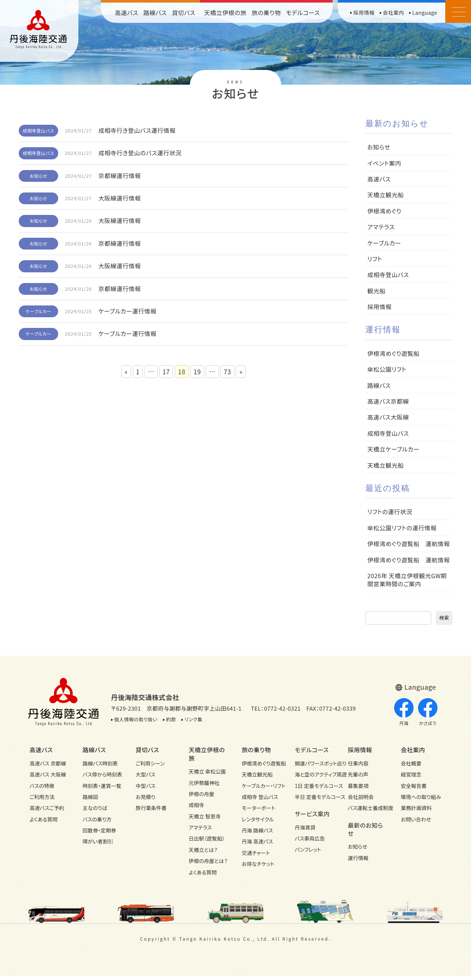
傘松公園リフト (386, 369)
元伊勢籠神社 (204, 782)
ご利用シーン (150, 763)
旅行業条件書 (151, 807)
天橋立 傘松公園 (207, 771)
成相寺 (196, 805)
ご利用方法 (41, 796)
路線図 (90, 796)
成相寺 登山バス (260, 796)
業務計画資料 (416, 807)
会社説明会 (360, 796)
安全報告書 (413, 785)
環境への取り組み (421, 796)
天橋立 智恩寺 (205, 816)
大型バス (146, 774)
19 (197, 371)
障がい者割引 (97, 841)
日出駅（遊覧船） (207, 838)
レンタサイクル (258, 819)
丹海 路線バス (257, 830)
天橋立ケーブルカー (393, 449)
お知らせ (38, 176)
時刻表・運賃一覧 (101, 785)
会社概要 (411, 763)
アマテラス (380, 226)
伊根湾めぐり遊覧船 (393, 353)
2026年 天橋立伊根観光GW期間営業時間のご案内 (407, 579)
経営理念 (411, 774)
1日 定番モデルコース (315, 785)
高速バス (126, 12)
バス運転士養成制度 (368, 807)
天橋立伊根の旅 (225, 12)
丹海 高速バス (257, 841)
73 (227, 371)
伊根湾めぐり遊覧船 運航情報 (408, 543)
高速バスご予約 (46, 807)
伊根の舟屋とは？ (208, 860)
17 (166, 371)
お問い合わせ (416, 819)
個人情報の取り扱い (135, 719)
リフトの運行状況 (389, 511)
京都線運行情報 (119, 175)
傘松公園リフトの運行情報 (401, 527)
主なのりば (94, 807)
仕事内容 (358, 763)
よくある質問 (43, 819)
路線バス (155, 12)
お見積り (145, 796)
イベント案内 (384, 163)
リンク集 (193, 719)
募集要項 (358, 785)
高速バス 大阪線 (47, 774)
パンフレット (308, 849)
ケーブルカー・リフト (262, 785)
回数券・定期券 (99, 830)
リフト (374, 258)
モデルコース (303, 12)
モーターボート (258, 807)
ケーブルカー (39, 311)
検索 (444, 617)
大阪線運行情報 (119, 198)
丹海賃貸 (305, 827)
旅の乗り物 (266, 12)
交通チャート (256, 852)
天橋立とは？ (203, 849)
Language (424, 12)
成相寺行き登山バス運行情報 (137, 130)
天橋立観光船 (385, 194)
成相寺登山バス (38, 130)
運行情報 (358, 858)
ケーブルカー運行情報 (127, 311)
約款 (171, 719)
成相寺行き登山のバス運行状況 (139, 153)
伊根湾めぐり (384, 210)
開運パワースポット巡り (315, 763)
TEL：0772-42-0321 (276, 708)
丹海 (404, 712)
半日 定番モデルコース (315, 796)
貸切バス (183, 12)
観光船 (376, 290)
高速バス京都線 (388, 401)
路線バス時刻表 (100, 763)
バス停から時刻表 (102, 774)
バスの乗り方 (96, 819)
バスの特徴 (41, 785)
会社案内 (393, 12)
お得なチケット (258, 863)
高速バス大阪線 (388, 417)
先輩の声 (358, 774)
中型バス (146, 785)
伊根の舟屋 (202, 794)
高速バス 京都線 (47, 763)
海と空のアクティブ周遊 (315, 774)
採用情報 (364, 12)
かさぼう (428, 712)
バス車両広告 (310, 838)
